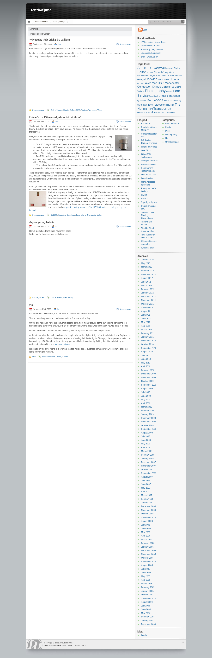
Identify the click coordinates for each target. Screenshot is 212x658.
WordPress (35, 644)
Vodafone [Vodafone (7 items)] (161, 112)
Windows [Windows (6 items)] (171, 113)
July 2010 (145, 355)
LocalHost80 (147, 178)
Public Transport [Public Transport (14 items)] (170, 95)
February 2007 (148, 499)
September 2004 (148, 598)
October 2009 (147, 381)
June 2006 (146, 528)
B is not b (145, 123)
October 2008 (147, 425)
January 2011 (147, 337)
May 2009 (145, 399)
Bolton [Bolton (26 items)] (142, 72)
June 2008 (146, 440)
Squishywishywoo (149, 202)
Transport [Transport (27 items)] (160, 108)
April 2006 (145, 536)
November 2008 (148, 421)
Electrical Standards (66, 215)
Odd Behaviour (48, 357)
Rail (65, 297)
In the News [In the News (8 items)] (163, 79)
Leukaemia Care (148, 174)
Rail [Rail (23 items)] (149, 100)
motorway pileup (62, 344)
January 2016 (147, 259)
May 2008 (145, 444)
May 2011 (145, 322)
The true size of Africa (151, 45)
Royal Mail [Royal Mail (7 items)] (168, 100)
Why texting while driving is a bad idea (49, 39)
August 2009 (147, 388)
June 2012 (146, 282)
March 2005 (146, 584)
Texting (84, 110)
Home (30, 21)
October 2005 (147, 558)
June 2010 (146, 359)
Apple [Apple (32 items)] (141, 68)
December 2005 (148, 550)
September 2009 (148, 385)
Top (182, 642)
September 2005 (148, 561)
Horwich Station (148, 164)
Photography (171, 134)
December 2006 (148, 506)
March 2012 (146, 285)
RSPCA (144, 198)
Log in (144, 635)
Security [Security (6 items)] (177, 101)
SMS (78, 110)
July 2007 (145, 480)
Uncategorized (38, 110)
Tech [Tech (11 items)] (150, 104)
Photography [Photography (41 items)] (155, 91)
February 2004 (148, 617)
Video (99, 110)
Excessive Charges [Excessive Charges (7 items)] (146, 75)
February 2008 (148, 455)
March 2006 (146, 539)
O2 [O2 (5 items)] (173, 87)
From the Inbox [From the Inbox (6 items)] (162, 75)
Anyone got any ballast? (41, 222)
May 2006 (145, 532)
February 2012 (148, 289)
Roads (66, 110)
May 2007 (145, 488)
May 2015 (145, 263)
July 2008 (145, 436)
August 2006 (147, 521)
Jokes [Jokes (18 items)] (147, 83)
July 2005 (145, 569)
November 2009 (148, 377)
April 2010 (145, 366)
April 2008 (145, 447)
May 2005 (145, 576)
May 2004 (145, 613)
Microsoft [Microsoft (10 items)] (166, 86)
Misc (34, 357)
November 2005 (148, 554)
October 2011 (147, 304)
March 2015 (146, 267)
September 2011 (148, 307)
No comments (125, 44)
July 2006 (145, 525)
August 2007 (147, 477)
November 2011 (148, 300)
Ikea (78, 215)
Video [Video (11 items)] (154, 112)
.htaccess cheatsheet (151, 53)
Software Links (41, 22)
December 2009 (148, 374)
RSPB (144, 195)
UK (166, 138)
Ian (59, 44)
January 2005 (147, 591)
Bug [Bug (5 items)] (151, 72)
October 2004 (147, 594)
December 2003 (148, 624)
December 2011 (148, 296)
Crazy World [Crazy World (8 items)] (168, 72)
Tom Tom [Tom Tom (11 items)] (148, 108)
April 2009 (145, 403)
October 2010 (147, 344)
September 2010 (148, 348)
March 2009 (146, 407)
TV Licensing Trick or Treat (153, 42)
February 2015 (148, 271)
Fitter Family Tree (149, 147)
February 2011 (148, 333)
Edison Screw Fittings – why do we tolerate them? (55, 117)
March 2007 (146, 495)
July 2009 (145, 392)
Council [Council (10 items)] (158, 72)
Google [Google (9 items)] (141, 79)
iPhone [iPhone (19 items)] (174, 79)
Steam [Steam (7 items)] (144, 105)
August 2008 (147, 433)
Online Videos (56, 110)
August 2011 (147, 311)
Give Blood (146, 150)
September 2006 (148, 517)
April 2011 (145, 326)
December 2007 (148, 462)
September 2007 (148, 473)
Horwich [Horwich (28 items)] (151, 79)
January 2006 (147, 547)
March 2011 (146, 329)
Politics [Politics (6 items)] (169, 91)
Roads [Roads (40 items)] (158, 100)
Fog (31, 304)
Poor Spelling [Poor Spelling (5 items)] (154, 96)
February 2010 (148, 370)
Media (168, 127)
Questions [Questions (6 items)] (141, 101)
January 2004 (147, 620)
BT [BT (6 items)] (148, 72)
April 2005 (145, 580)
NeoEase (57, 645)
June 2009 (146, 396)
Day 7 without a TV (150, 57)
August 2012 (147, 278)
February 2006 (148, 543)
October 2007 (147, 469)
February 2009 (148, 411)
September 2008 (148, 429)
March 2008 (146, 451)
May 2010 (145, 363)
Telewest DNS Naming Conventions (147, 215)
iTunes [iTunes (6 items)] (140, 83)
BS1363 (54, 215)
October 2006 (147, 514)
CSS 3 (83, 645)
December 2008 (148, 418)
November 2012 (148, 274)
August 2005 (147, 565)
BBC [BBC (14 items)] (149, 68)
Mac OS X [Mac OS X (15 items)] (158, 83)
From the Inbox (172, 123)
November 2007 (148, 466)
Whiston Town (147, 248)
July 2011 (145, 315)
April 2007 (145, 491)
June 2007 (146, 484)
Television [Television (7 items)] (169, 105)
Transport (92, 110)
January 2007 (147, 502)
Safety (72, 110)
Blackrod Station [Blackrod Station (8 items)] (172, 68)
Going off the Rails (149, 160)
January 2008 (147, 458)
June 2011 (146, 318)
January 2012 (147, 293)
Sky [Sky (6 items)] (139, 105)
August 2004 (147, 602)
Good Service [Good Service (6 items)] (176, 75)
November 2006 (148, 510)
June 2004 (146, 609)
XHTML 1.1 (71, 645)
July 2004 (145, 606)
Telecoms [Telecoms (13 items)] (159, 104)
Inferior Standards (88, 215)
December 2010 (148, 341)
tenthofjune (41, 10)
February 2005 (148, 587)
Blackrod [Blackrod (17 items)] (158, 68)
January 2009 (147, 414)
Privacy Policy (58, 22)
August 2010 (147, 351)
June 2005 (146, 572)
